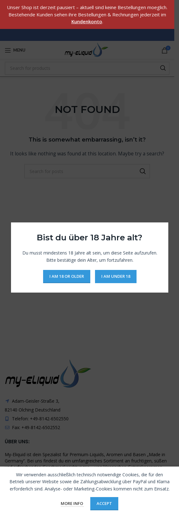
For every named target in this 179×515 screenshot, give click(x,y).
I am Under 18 (115, 276)
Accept (104, 503)
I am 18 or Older (66, 276)
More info (72, 503)
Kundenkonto (86, 21)
